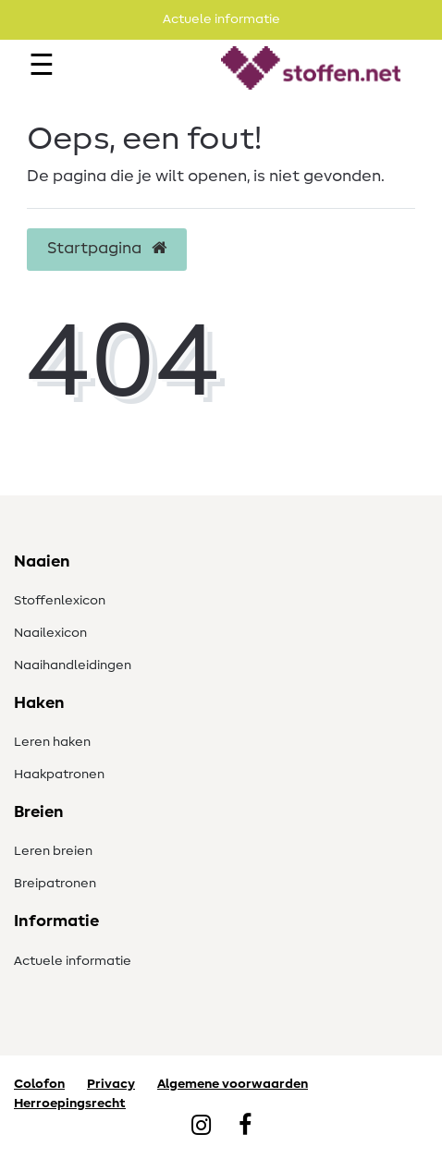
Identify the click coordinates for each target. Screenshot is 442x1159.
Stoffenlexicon (59, 600)
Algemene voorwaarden (232, 1084)
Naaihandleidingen (72, 665)
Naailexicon (50, 633)
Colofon (39, 1084)
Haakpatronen (59, 774)
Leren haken (52, 742)
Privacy (111, 1084)
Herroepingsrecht (70, 1103)
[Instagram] (201, 1127)
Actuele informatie (72, 961)
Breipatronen (55, 883)
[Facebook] (245, 1127)
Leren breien (53, 851)
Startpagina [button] (106, 248)
